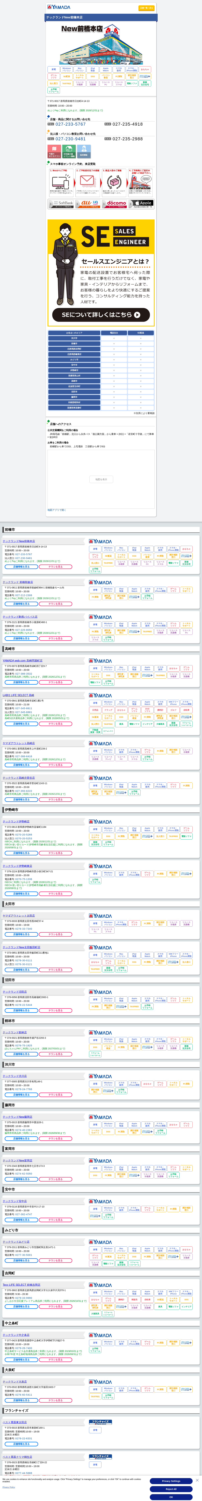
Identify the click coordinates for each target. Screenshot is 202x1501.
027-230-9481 (71, 138)
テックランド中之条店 (16, 1334)
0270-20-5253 (23, 838)
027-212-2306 (23, 595)
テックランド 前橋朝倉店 (18, 582)
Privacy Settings (171, 1485)
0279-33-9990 (23, 1298)
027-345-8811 (23, 708)
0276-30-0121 (23, 964)
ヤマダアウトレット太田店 (19, 915)
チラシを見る (56, 566)
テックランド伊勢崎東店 (17, 865)
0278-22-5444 (23, 1005)
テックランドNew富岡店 (17, 1160)
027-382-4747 (23, 1214)
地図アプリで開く (57, 510)
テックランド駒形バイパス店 (20, 616)
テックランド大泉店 (15, 1381)
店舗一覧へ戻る (146, 8)
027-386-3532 (23, 673)
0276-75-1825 (23, 1045)
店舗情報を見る (21, 566)
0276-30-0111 (23, 960)
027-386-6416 (23, 756)
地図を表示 (101, 479)
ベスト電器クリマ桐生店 (17, 1456)
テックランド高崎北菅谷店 (19, 777)
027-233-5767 (71, 124)
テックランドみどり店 (16, 1241)
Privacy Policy (9, 1491)
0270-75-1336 (23, 879)
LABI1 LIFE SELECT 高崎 (18, 695)
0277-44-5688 (23, 1473)
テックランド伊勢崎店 (16, 821)
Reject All (171, 1493)
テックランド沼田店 (15, 991)
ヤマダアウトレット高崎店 (19, 743)
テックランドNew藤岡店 (17, 1116)
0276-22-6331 (23, 1438)
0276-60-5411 (23, 1394)
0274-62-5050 (23, 1173)
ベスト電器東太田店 (15, 1422)
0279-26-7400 (23, 1348)
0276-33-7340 (23, 928)
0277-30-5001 (23, 1255)
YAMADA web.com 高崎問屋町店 (23, 660)
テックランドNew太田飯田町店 (21, 947)
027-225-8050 (23, 630)
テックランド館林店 (15, 1032)
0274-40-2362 (23, 1130)
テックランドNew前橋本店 (19, 541)
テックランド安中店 (15, 1201)
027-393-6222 (23, 791)
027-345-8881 (23, 712)
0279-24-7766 (23, 1089)
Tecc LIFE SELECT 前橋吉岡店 (21, 1284)
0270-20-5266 (23, 834)
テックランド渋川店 (15, 1075)
